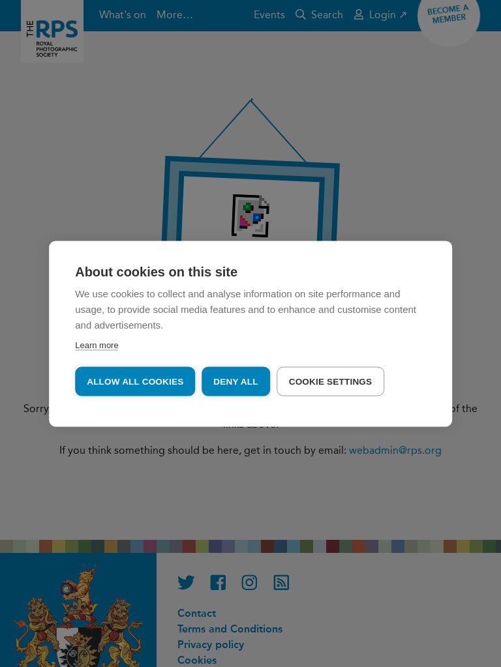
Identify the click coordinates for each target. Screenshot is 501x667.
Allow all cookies (135, 381)
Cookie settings (330, 381)
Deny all (235, 381)
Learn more (96, 344)
